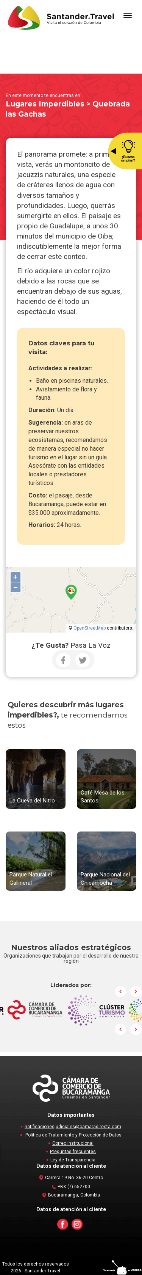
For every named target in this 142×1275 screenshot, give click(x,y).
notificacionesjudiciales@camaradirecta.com (73, 1126)
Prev (121, 992)
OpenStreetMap (89, 628)
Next (136, 992)
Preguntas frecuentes (73, 1151)
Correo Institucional (73, 1143)
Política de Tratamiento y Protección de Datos (73, 1135)
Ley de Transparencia (72, 1160)
